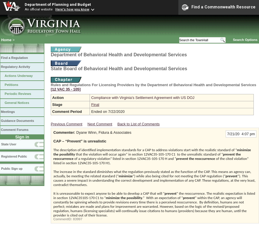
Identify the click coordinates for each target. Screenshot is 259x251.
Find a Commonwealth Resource (219, 7)
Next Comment (100, 124)
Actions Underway (19, 75)
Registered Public (14, 156)
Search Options (245, 39)
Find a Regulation (14, 57)
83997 (77, 219)
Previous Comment (66, 124)
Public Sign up (11, 168)
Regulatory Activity (15, 66)
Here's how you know (72, 9)
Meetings (8, 111)
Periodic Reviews (18, 93)
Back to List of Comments (138, 124)
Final (95, 104)
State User (8, 144)
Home (6, 40)
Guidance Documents (17, 120)
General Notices (17, 102)
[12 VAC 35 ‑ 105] (66, 89)
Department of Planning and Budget (58, 4)
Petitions (11, 84)
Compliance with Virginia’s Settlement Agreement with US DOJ (142, 97)
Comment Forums (14, 129)
